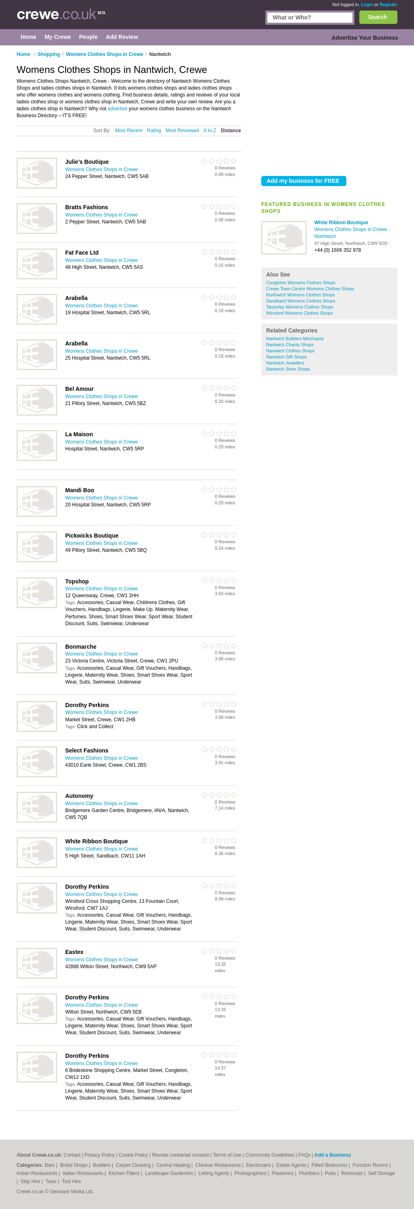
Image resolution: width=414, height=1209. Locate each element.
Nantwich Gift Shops (286, 356)
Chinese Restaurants (218, 1165)
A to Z (209, 130)
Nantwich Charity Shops (290, 344)
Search (377, 17)
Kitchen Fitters (125, 1173)
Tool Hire (71, 1181)
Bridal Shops (74, 1165)
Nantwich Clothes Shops (290, 350)
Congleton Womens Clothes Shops (300, 282)
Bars (50, 1165)
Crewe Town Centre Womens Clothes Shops (310, 288)
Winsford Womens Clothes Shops (299, 313)
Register (388, 4)
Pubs (331, 1173)
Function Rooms (370, 1165)
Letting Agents (214, 1173)
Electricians (259, 1165)
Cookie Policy (133, 1155)
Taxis (51, 1181)
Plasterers (283, 1173)
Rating (154, 130)
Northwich (325, 236)
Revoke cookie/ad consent (180, 1155)
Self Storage (381, 1173)
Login (367, 4)
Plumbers (310, 1173)
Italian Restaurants (84, 1173)
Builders (102, 1165)
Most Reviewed (182, 130)
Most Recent (128, 130)
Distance (231, 130)
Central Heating (174, 1165)
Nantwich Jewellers (285, 362)
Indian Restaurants (38, 1173)
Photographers (251, 1173)
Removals (352, 1173)
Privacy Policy (99, 1155)
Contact (72, 1155)
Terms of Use (227, 1155)
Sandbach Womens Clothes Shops (300, 300)
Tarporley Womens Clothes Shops (299, 306)
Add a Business (332, 1155)
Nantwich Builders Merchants (295, 338)
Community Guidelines (269, 1155)
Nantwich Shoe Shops (288, 369)
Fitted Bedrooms (330, 1165)
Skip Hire (31, 1181)
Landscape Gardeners (169, 1173)
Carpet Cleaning (134, 1165)
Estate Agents (291, 1165)
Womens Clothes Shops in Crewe (351, 229)
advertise (118, 108)
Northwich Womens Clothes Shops (300, 294)
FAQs (305, 1155)
